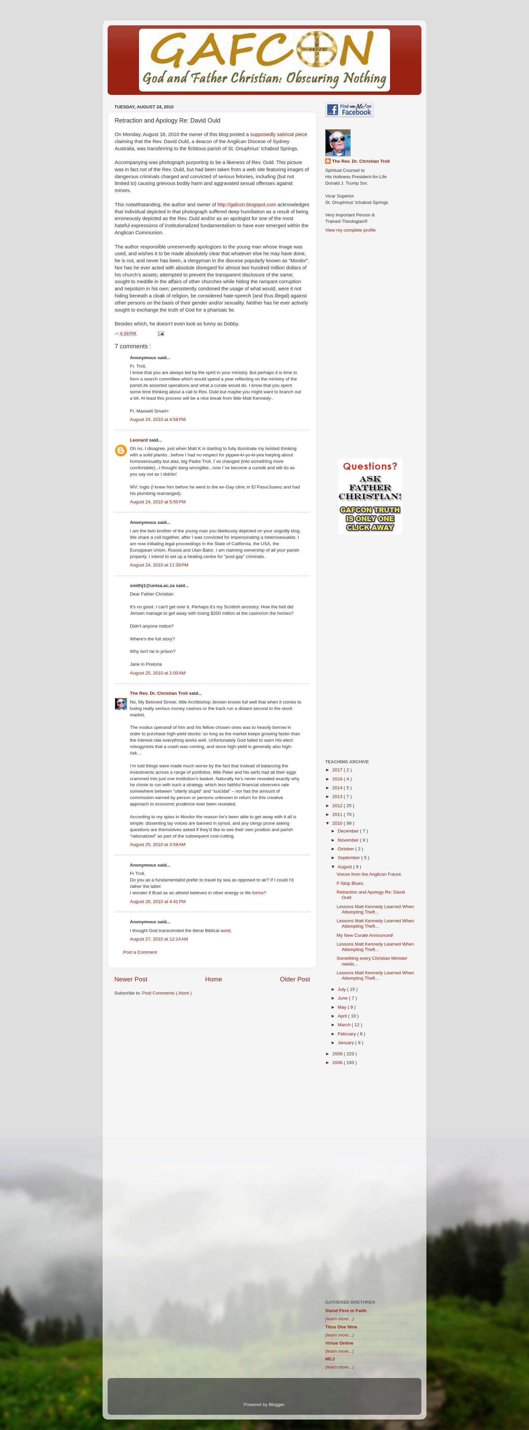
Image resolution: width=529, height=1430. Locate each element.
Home (213, 979)
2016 (338, 779)
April (343, 1015)
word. (226, 930)
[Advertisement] (212, 1054)
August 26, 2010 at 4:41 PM (158, 901)
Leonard (139, 440)
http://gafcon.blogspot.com (247, 204)
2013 (338, 796)
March (345, 1024)
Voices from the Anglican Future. (369, 874)
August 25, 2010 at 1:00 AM (158, 673)
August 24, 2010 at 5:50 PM (158, 501)
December (349, 830)
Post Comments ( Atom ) (167, 993)
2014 (338, 787)
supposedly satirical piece (278, 134)
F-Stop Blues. (350, 883)
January (346, 1042)
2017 (338, 769)
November (349, 840)
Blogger (276, 1404)
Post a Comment (140, 952)
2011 (338, 814)
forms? (259, 892)
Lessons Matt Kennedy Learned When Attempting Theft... (375, 909)
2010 (338, 823)
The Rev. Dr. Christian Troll (159, 693)
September (349, 857)
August (345, 866)
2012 (338, 805)
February (347, 1033)
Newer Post (130, 979)
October (346, 848)
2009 (338, 1053)
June (343, 998)
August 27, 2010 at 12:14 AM (159, 939)
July (342, 989)
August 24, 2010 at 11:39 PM (159, 564)
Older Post (295, 979)
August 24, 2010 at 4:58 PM (158, 419)
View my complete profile (350, 230)
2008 (338, 1062)
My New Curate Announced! (365, 935)
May (342, 1007)
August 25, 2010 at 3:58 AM (158, 844)
